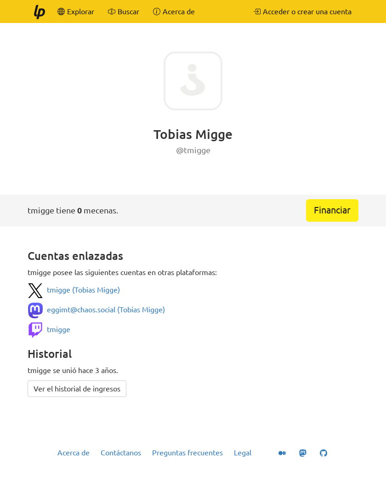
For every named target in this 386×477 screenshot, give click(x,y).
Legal (242, 452)
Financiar (332, 210)
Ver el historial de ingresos (77, 389)
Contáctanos (121, 452)
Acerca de (73, 452)
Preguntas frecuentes (187, 452)
